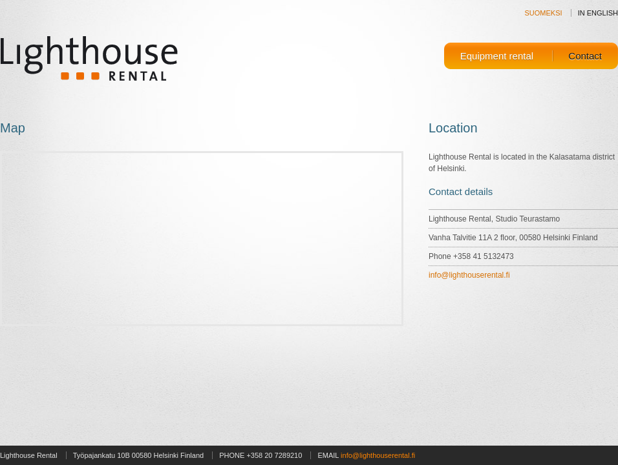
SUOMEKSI (543, 13)
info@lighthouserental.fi (469, 275)
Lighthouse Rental (90, 57)
